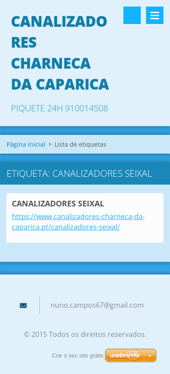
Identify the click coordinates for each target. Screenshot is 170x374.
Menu (154, 15)
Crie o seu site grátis (78, 355)
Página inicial (26, 144)
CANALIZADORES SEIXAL (58, 203)
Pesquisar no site (132, 15)
